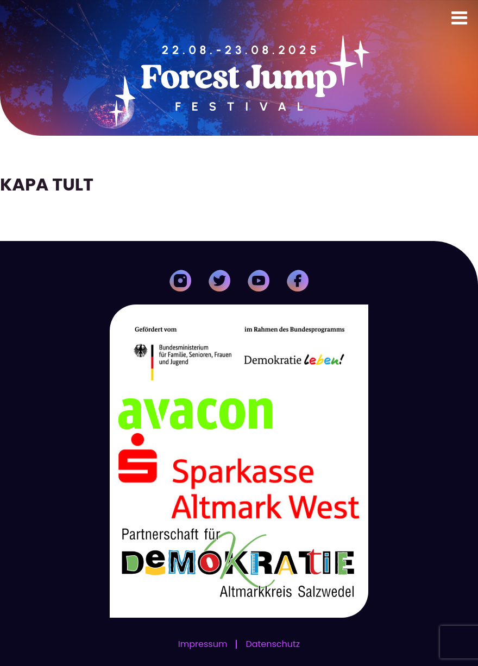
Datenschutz (273, 644)
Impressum (203, 644)
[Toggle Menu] (459, 18)
